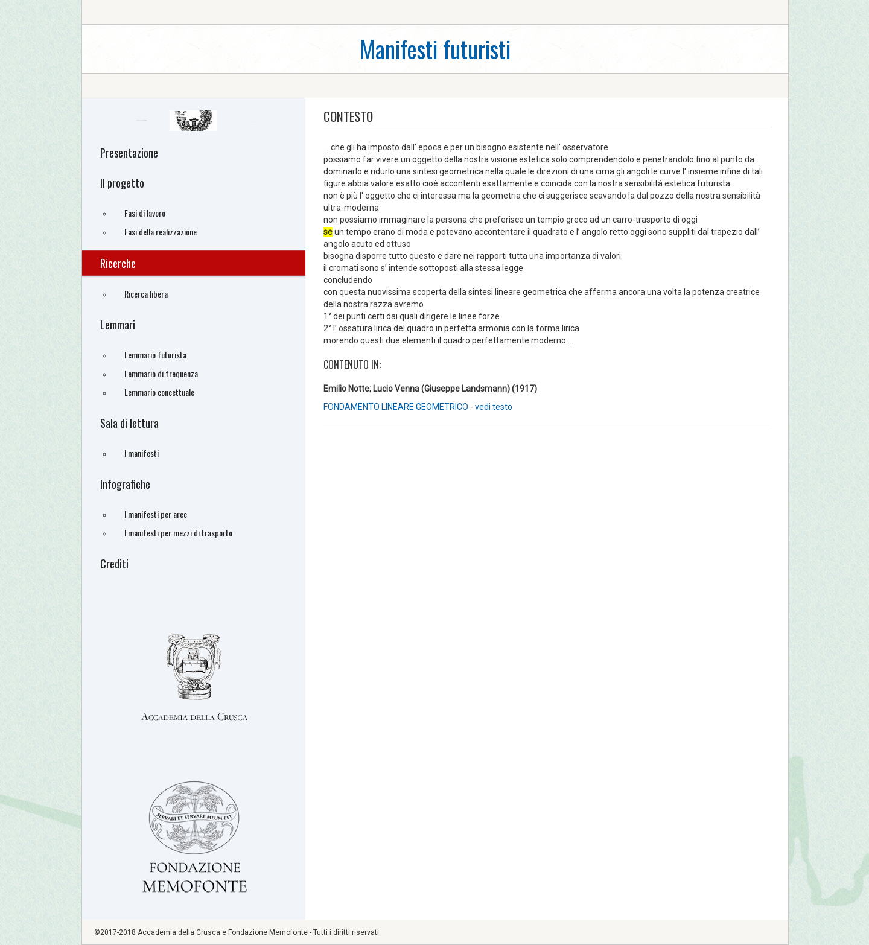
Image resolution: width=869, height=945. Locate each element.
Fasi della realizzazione (160, 231)
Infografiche (125, 484)
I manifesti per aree (155, 514)
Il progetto (122, 183)
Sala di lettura (129, 423)
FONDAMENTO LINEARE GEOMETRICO (395, 407)
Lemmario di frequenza (161, 373)
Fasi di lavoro (144, 212)
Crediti (114, 563)
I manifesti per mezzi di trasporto (178, 532)
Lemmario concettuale (159, 392)
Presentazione (129, 153)
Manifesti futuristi (435, 48)
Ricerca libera (146, 293)
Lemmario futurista (155, 354)
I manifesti (141, 453)
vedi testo (493, 407)
